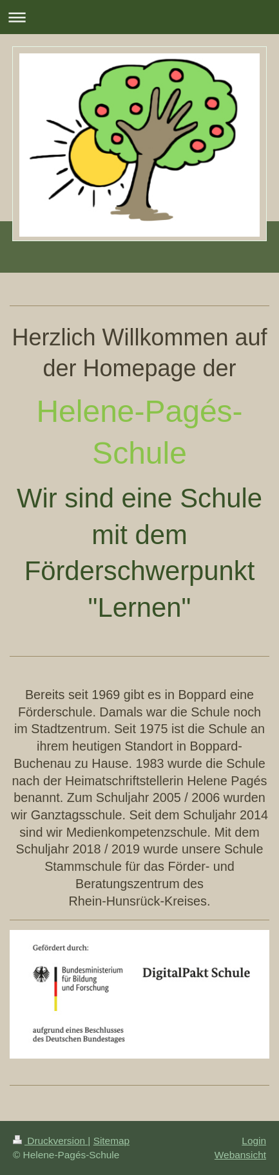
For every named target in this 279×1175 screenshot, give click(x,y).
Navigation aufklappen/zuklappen (139, 17)
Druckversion (50, 1140)
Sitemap (111, 1140)
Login (254, 1140)
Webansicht (240, 1154)
